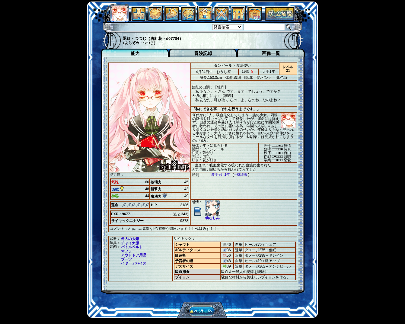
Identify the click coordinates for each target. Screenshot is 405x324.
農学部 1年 (217, 174)
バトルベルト (132, 247)
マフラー (128, 251)
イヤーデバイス (133, 263)
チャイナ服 (130, 243)
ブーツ (126, 259)
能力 (135, 53)
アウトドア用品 (133, 255)
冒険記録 (203, 53)
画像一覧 (271, 53)
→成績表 (237, 174)
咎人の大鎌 (130, 238)
